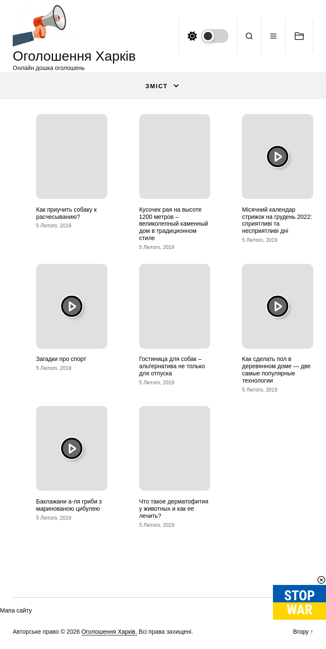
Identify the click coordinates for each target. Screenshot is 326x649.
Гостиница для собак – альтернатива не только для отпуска (172, 366)
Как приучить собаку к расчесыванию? (66, 213)
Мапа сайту (16, 610)
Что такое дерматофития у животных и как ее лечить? (173, 508)
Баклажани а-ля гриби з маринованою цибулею (69, 505)
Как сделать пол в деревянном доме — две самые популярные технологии (276, 369)
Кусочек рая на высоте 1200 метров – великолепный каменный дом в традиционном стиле (173, 223)
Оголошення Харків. (109, 631)
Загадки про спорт (61, 358)
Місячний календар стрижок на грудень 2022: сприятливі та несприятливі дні (277, 220)
